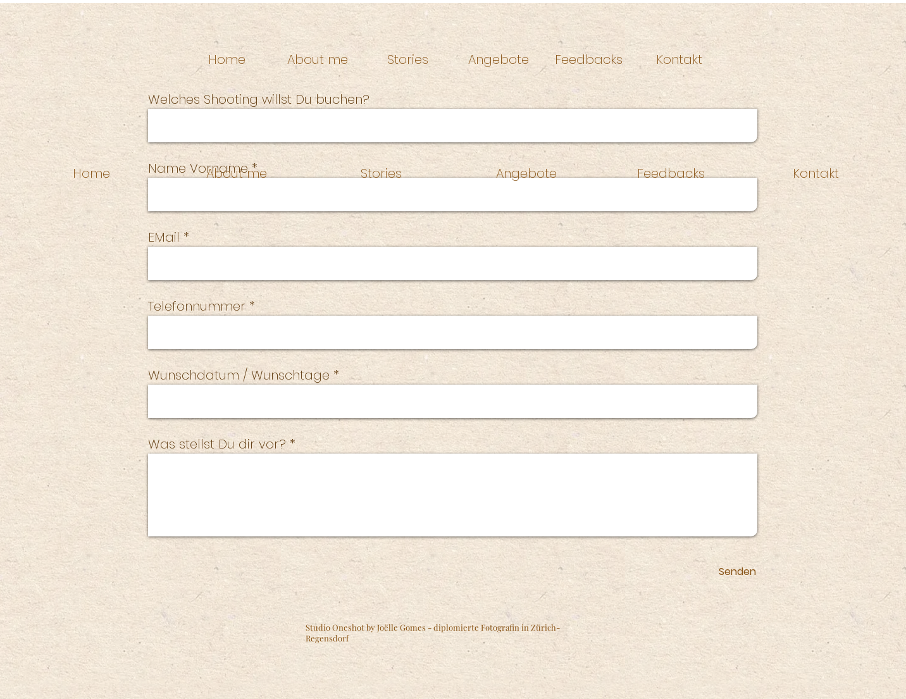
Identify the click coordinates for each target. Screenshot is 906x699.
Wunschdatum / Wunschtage (239, 375)
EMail (164, 237)
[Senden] (737, 572)
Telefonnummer (196, 306)
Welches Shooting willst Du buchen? (258, 99)
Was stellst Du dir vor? (217, 444)
